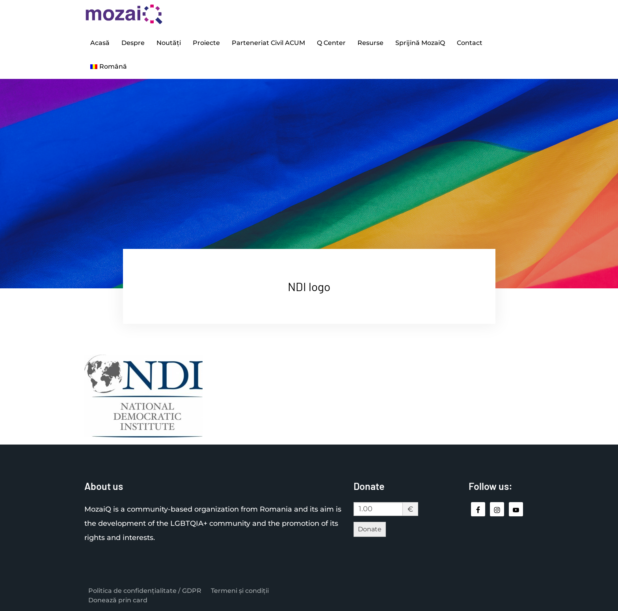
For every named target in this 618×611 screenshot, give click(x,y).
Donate (370, 529)
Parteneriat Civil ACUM (268, 43)
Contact (469, 43)
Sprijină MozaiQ (420, 43)
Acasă (100, 43)
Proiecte (206, 43)
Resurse (370, 43)
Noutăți (168, 43)
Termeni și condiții (240, 590)
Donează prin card (117, 600)
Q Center (331, 43)
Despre (133, 43)
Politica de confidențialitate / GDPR (144, 590)
